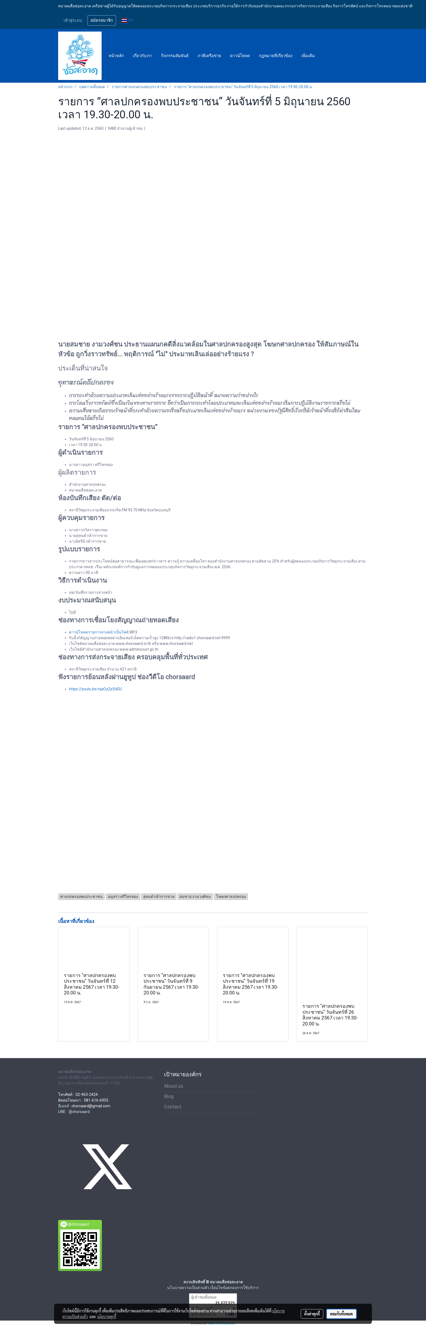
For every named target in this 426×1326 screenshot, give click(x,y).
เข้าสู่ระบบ (73, 20)
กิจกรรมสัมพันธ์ (175, 55)
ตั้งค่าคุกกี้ (312, 1313)
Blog (169, 1096)
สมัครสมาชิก (101, 20)
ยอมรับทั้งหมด (341, 1313)
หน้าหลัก (116, 55)
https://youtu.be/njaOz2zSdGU (95, 689)
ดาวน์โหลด (240, 55)
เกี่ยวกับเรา (142, 55)
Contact (172, 1106)
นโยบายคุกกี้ (106, 1316)
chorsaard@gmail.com (90, 1106)
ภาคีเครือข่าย (209, 55)
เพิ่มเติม (308, 55)
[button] (324, 56)
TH (127, 20)
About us (173, 1086)
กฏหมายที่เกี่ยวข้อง (275, 55)
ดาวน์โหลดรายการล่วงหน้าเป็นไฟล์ (99, 632)
